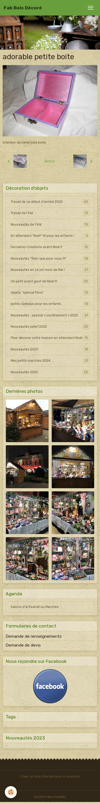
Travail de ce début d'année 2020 (50, 201)
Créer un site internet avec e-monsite (50, 776)
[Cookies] (11, 792)
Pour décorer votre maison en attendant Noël (50, 338)
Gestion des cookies (50, 797)
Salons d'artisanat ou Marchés (35, 607)
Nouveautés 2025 (50, 372)
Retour (50, 161)
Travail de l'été (50, 213)
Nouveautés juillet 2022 (50, 326)
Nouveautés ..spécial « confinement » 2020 (50, 315)
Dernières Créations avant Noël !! (50, 247)
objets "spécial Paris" (50, 292)
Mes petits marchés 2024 (50, 360)
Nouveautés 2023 (50, 349)
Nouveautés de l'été (50, 224)
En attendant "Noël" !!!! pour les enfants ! (50, 235)
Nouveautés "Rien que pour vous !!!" (50, 258)
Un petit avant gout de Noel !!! (50, 281)
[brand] (23, 7)
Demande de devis (23, 645)
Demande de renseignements (34, 636)
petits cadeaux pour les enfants (50, 304)
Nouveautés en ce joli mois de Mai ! (50, 269)
